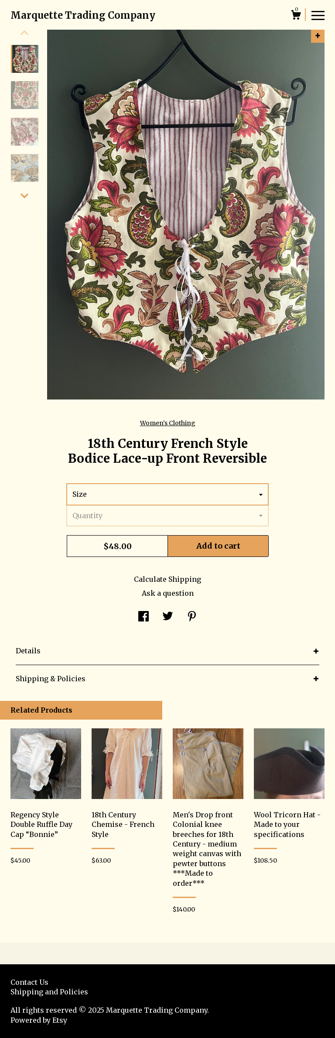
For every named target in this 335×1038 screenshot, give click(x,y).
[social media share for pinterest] (192, 617)
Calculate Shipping (167, 579)
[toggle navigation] (318, 14)
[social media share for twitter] (168, 617)
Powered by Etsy (38, 1020)
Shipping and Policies (49, 991)
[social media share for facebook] (143, 617)
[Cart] (296, 16)
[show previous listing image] (24, 33)
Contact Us (29, 982)
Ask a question (168, 593)
